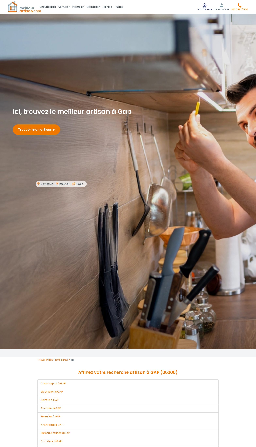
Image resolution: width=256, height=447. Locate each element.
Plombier (82, 7)
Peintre (111, 7)
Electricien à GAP (52, 392)
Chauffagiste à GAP (53, 384)
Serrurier (68, 7)
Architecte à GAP (52, 425)
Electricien (97, 7)
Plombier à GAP (51, 409)
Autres (123, 7)
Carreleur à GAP (51, 442)
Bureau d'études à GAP (55, 434)
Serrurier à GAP (51, 417)
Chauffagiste (51, 7)
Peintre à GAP (50, 401)
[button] (239, 7)
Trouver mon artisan (36, 130)
